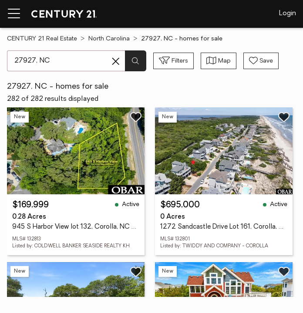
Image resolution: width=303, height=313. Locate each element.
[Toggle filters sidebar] (173, 61)
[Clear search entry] (116, 61)
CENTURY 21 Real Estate (42, 39)
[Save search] (261, 61)
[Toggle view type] (218, 61)
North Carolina (109, 39)
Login (287, 13)
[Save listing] (136, 117)
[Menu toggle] (14, 14)
